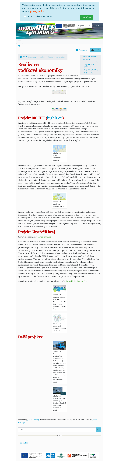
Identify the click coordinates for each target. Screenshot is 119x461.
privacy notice (37, 11)
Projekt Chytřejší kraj (91, 70)
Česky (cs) (82, 50)
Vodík (42, 57)
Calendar (24, 443)
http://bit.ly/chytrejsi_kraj (77, 281)
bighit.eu (54, 118)
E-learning (32, 57)
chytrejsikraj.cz (44, 237)
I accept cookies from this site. (40, 16)
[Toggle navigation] (19, 41)
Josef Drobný (33, 419)
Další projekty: (89, 73)
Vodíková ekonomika (90, 56)
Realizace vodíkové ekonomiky (90, 61)
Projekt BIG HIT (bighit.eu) (89, 66)
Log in (97, 25)
